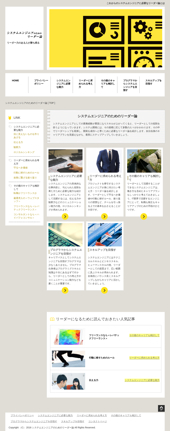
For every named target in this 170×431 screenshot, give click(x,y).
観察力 (17, 147)
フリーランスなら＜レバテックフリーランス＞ (104, 337)
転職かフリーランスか (25, 193)
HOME (15, 80)
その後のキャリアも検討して (108, 83)
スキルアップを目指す (153, 82)
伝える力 (93, 380)
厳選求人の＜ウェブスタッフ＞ (26, 200)
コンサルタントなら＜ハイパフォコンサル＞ (26, 216)
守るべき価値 (21, 167)
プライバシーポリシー (41, 82)
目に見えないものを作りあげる (26, 136)
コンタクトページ (97, 421)
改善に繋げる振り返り (25, 177)
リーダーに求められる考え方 (86, 83)
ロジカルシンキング (24, 152)
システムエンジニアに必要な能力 (63, 83)
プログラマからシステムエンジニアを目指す (130, 85)
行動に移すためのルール (102, 357)
